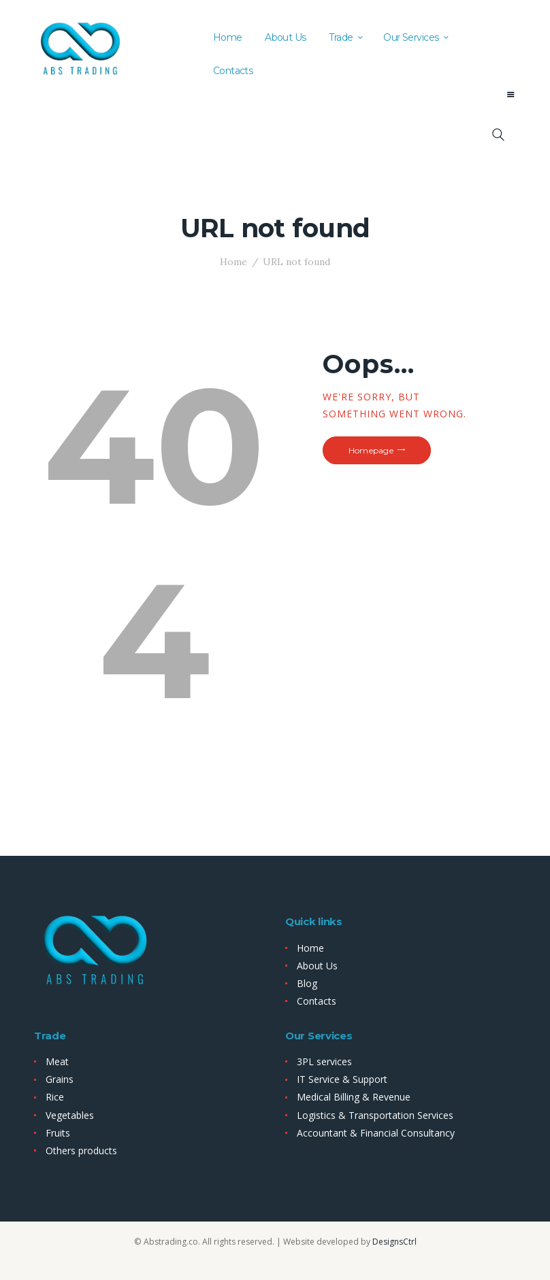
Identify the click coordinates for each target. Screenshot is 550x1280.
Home (233, 262)
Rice (55, 1096)
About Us (317, 965)
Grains (60, 1079)
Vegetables (70, 1115)
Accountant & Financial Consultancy (376, 1132)
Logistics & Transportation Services (375, 1115)
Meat (57, 1061)
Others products (81, 1150)
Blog (307, 983)
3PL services (324, 1061)
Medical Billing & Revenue (353, 1096)
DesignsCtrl (394, 1241)
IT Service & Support (342, 1079)
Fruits (58, 1132)
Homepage (371, 450)
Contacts (316, 1000)
